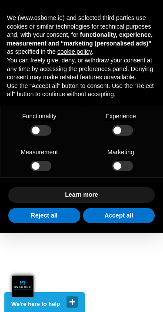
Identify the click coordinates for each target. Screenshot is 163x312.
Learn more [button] (81, 194)
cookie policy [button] (74, 51)
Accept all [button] (118, 215)
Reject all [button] (44, 215)
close (72, 302)
